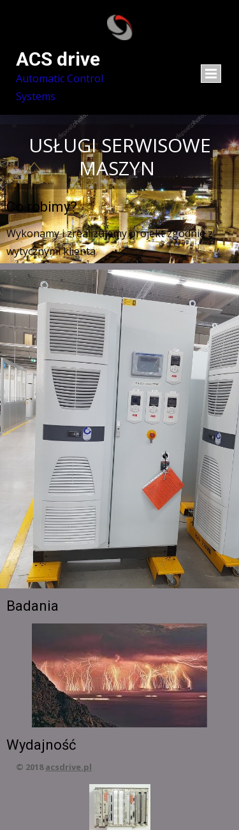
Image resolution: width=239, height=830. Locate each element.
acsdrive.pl (68, 767)
